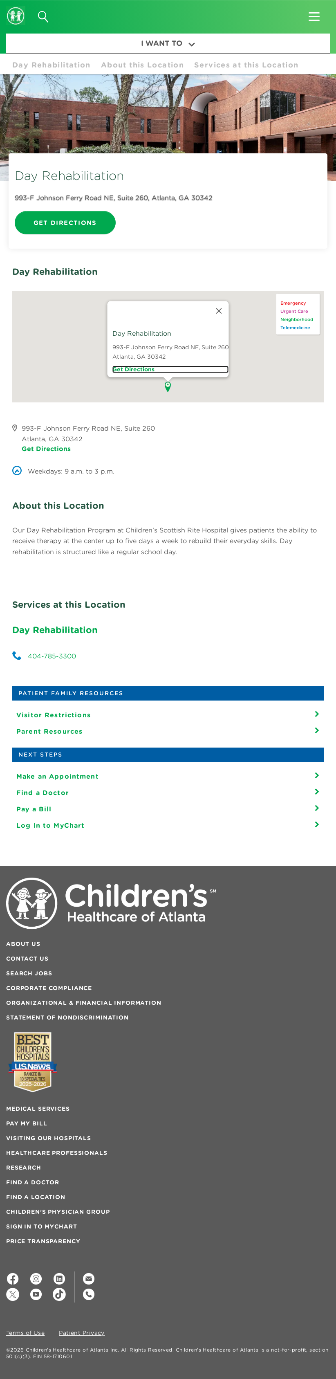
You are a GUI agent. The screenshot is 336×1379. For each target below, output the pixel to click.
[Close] (219, 311)
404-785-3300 (52, 656)
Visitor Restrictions (53, 715)
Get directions (133, 369)
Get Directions (65, 223)
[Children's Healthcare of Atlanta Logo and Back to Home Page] (15, 10)
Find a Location (35, 1197)
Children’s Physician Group (58, 1211)
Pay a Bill (34, 809)
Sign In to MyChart (41, 1226)
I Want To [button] (168, 43)
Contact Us (27, 958)
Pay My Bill (26, 1123)
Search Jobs (29, 973)
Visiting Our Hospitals (48, 1138)
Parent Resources (49, 731)
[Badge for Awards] (32, 1062)
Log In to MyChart (50, 825)
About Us (23, 944)
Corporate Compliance (49, 988)
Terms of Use (25, 1333)
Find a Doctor (42, 792)
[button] (314, 14)
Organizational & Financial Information (83, 1002)
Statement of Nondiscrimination (67, 1017)
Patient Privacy (82, 1333)
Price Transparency (43, 1241)
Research (23, 1167)
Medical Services (38, 1108)
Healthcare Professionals (57, 1153)
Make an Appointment (57, 776)
